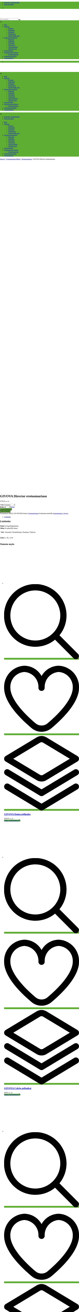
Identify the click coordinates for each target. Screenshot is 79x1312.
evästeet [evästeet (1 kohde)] (1, 1097)
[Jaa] (5, 1309)
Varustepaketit (13, 47)
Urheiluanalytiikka (10, 56)
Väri (2, 180)
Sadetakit (11, 41)
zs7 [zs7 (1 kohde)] (49, 1097)
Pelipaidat (11, 30)
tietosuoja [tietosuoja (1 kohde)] (32, 1097)
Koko (2, 182)
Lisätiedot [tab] (7, 192)
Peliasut (6, 26)
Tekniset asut (12, 49)
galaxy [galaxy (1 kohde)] (5, 1097)
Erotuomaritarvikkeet (11, 52)
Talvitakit (11, 43)
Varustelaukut (8, 51)
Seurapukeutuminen (10, 38)
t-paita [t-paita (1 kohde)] (28, 1097)
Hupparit (11, 39)
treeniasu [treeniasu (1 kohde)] (37, 1097)
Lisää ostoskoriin (6, 184)
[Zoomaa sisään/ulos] (1, 1309)
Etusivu (2, 159)
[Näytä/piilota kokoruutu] (3, 1309)
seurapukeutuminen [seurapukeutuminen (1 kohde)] (22, 1097)
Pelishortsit (12, 34)
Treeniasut (11, 45)
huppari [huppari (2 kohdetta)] (10, 1097)
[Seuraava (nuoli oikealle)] (3, 1311)
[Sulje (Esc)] (7, 1309)
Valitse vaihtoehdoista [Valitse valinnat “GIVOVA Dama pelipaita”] (12, 496)
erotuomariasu (58, 189)
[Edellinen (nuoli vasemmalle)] (1, 1311)
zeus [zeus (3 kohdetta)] (45, 1097)
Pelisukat (11, 32)
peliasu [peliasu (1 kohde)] (16, 1097)
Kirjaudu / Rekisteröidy (12, 2)
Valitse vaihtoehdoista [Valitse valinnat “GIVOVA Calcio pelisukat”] (12, 770)
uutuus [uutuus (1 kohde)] (40, 1097)
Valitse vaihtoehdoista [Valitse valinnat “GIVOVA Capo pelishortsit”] (12, 1044)
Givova (65, 189)
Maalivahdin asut (14, 36)
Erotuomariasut (13, 54)
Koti (5, 25)
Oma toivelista (9, 4)
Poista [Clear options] (12, 182)
